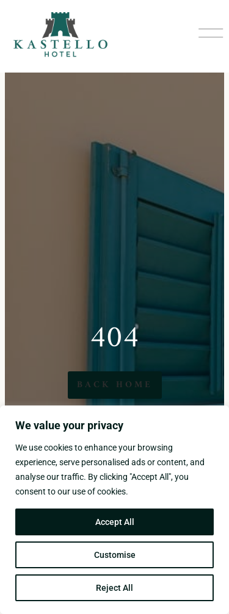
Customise (115, 555)
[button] (210, 36)
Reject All (114, 588)
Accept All (114, 522)
